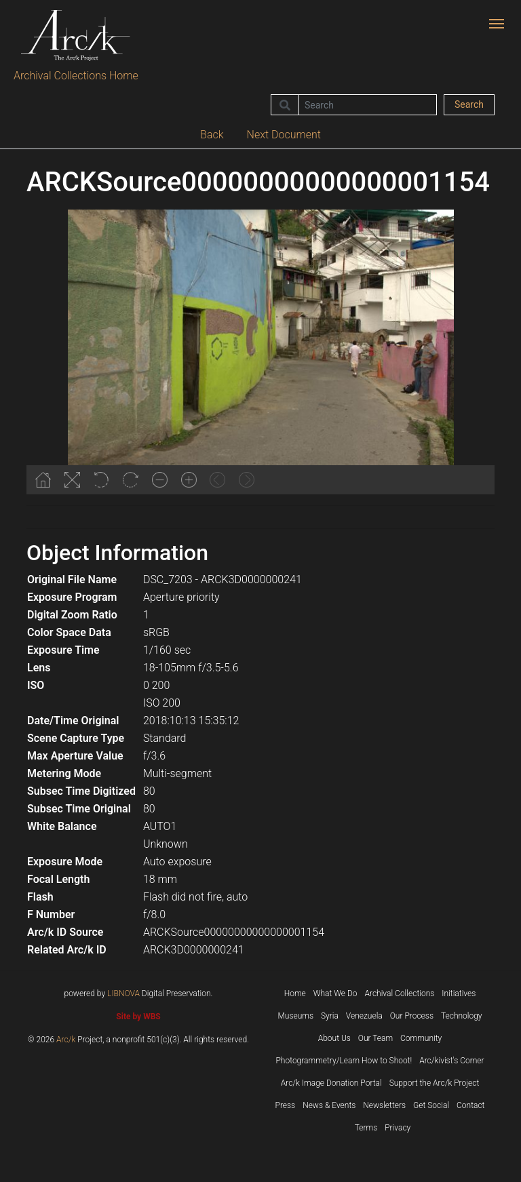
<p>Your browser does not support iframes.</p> (260, 352)
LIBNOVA (123, 993)
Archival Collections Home (76, 75)
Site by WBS (138, 1016)
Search (469, 104)
